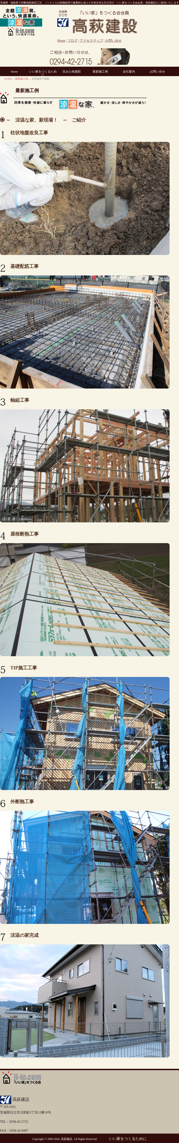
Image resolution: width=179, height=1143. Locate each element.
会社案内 (129, 71)
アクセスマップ (91, 40)
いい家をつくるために (43, 73)
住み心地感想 (71, 71)
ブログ (72, 40)
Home (61, 40)
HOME (8, 78)
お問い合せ (113, 40)
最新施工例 (100, 71)
